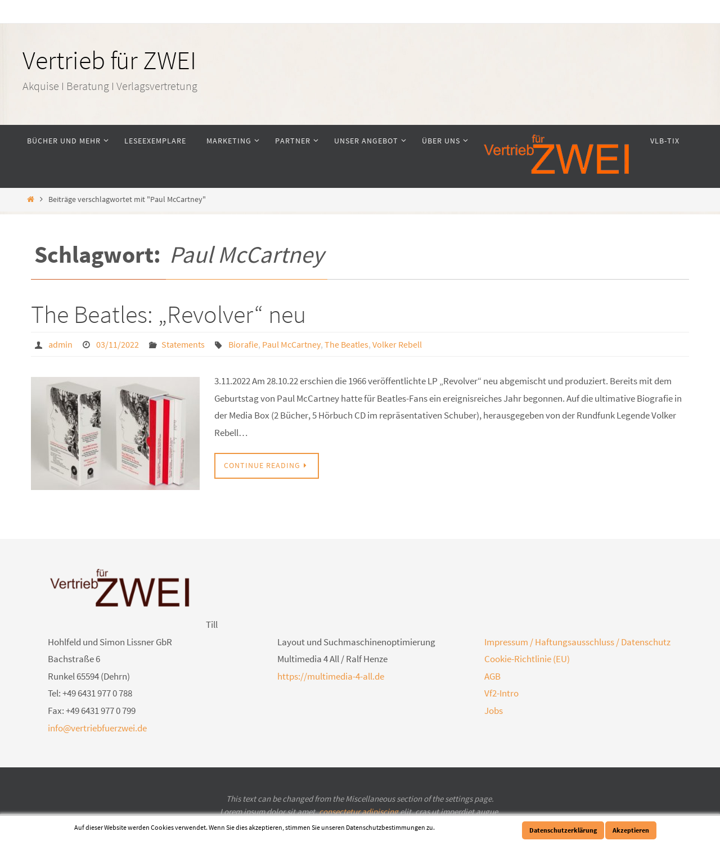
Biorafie (243, 344)
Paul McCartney (291, 344)
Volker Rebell (397, 344)
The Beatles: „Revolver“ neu (168, 314)
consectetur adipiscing (358, 811)
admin (60, 344)
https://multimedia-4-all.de (330, 676)
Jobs (493, 710)
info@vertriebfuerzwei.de (97, 728)
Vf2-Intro (501, 693)
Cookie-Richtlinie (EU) (527, 659)
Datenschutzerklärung (563, 830)
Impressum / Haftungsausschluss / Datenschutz (577, 642)
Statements (183, 344)
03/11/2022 (117, 344)
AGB (492, 676)
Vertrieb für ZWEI (109, 60)
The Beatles (346, 344)
